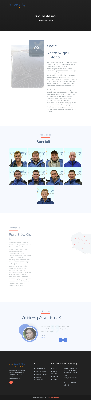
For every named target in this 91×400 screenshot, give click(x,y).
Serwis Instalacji (54, 372)
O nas (54, 368)
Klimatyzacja (39, 368)
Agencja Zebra (54, 398)
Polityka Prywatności (38, 378)
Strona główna (43, 21)
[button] (60, 340)
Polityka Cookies (40, 374)
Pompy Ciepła (40, 371)
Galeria (54, 377)
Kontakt (54, 380)
